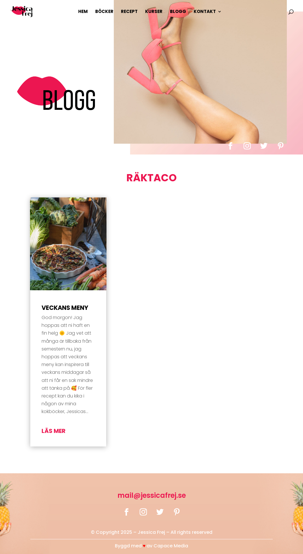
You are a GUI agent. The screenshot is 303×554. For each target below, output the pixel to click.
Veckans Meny (65, 308)
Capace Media (171, 545)
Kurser (153, 12)
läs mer (54, 431)
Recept (129, 12)
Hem (83, 12)
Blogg (178, 12)
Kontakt (205, 12)
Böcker (104, 12)
